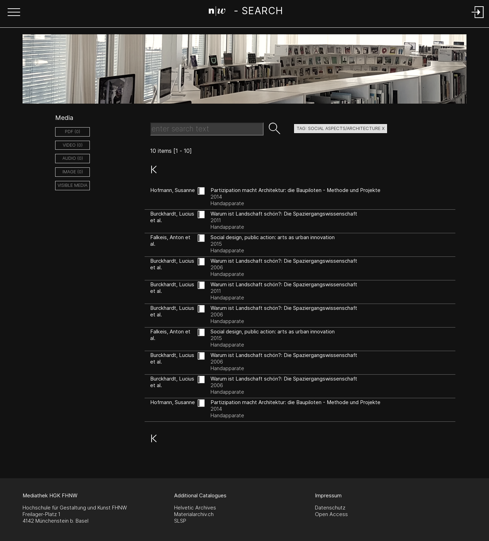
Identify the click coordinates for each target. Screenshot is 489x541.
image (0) (72, 171)
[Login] (478, 18)
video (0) (73, 145)
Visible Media (72, 185)
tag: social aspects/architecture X (341, 128)
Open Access (331, 514)
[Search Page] (246, 12)
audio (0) (72, 158)
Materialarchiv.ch (194, 514)
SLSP (180, 520)
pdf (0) (72, 131)
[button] (14, 13)
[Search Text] (207, 129)
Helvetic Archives (195, 507)
